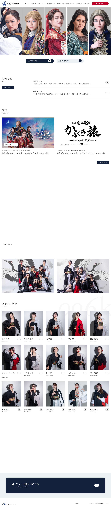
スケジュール (41, 4)
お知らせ (33, 4)
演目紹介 (79, 4)
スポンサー (87, 4)
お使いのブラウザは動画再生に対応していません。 (55, 212)
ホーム (27, 4)
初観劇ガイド (51, 4)
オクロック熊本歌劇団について (66, 4)
